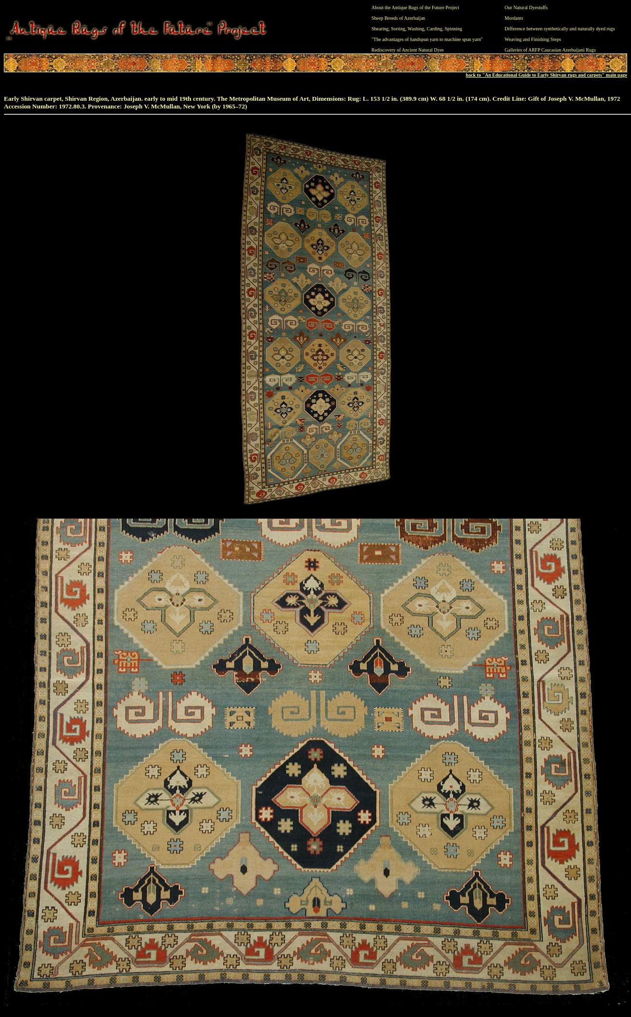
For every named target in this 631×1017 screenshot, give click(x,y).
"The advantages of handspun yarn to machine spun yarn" (427, 39)
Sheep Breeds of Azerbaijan (398, 18)
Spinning (453, 28)
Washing (416, 28)
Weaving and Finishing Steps (533, 39)
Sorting (398, 28)
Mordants (514, 18)
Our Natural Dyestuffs (526, 7)
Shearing (380, 28)
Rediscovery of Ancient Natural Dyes (407, 50)
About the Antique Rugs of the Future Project (415, 7)
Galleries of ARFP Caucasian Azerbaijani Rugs (550, 50)
